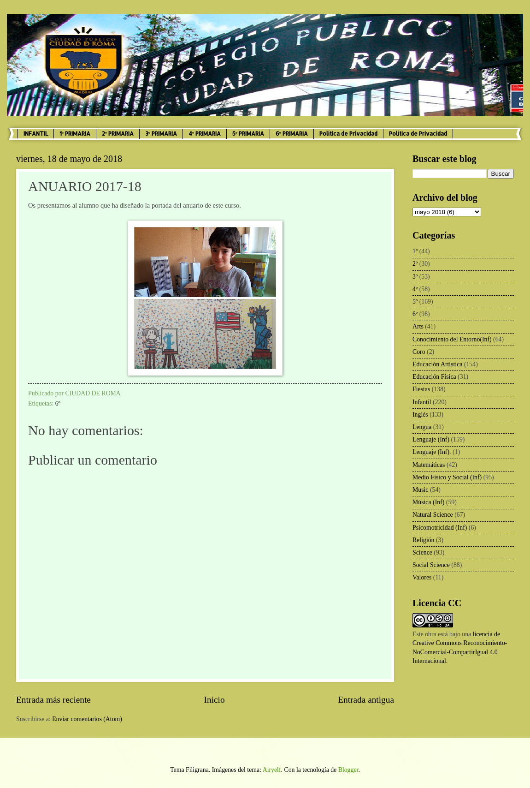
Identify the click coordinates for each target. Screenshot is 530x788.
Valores (421, 577)
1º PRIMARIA (74, 133)
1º (415, 251)
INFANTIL (36, 133)
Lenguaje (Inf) (430, 439)
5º (415, 301)
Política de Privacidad (348, 133)
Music (420, 489)
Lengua (421, 427)
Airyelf (272, 769)
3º (415, 276)
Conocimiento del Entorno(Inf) (452, 339)
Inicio (214, 699)
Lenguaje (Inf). (431, 451)
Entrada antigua (366, 699)
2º (415, 263)
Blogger (348, 769)
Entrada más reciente (53, 699)
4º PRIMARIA (204, 133)
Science (422, 552)
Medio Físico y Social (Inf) (447, 477)
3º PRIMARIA (161, 133)
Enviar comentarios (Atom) (87, 719)
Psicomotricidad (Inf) (439, 527)
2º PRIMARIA (118, 133)
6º (57, 403)
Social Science (431, 564)
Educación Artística (437, 364)
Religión (423, 540)
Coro (418, 351)
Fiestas (421, 389)
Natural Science (432, 514)
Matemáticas (428, 464)
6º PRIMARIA (292, 133)
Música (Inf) (428, 502)
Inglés (420, 414)
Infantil (421, 402)
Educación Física (434, 376)
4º (415, 289)
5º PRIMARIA (248, 133)
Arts (418, 326)
